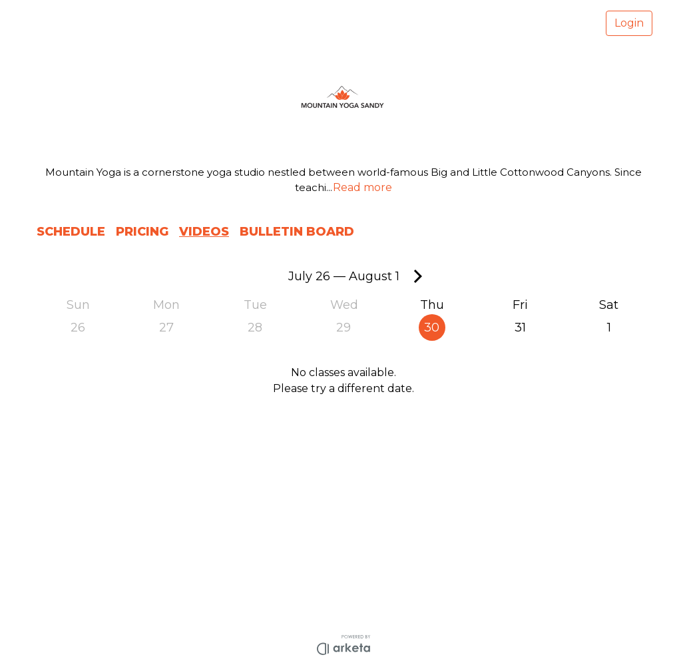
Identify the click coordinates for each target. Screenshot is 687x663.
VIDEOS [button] (204, 231)
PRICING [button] (142, 231)
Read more (362, 187)
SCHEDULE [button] (71, 231)
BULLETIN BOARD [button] (297, 231)
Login (629, 23)
